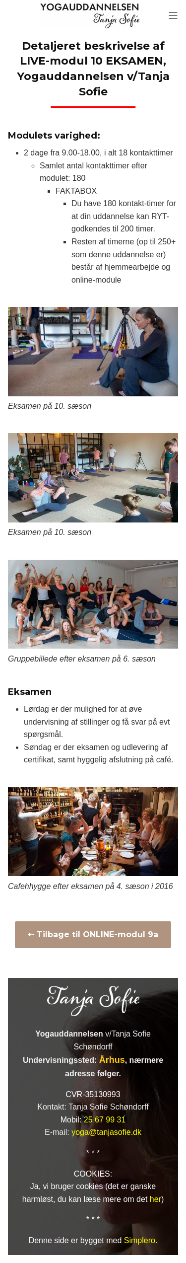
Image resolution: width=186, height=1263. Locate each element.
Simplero (139, 1240)
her (155, 1199)
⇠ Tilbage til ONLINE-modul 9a (93, 934)
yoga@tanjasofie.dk (106, 1132)
